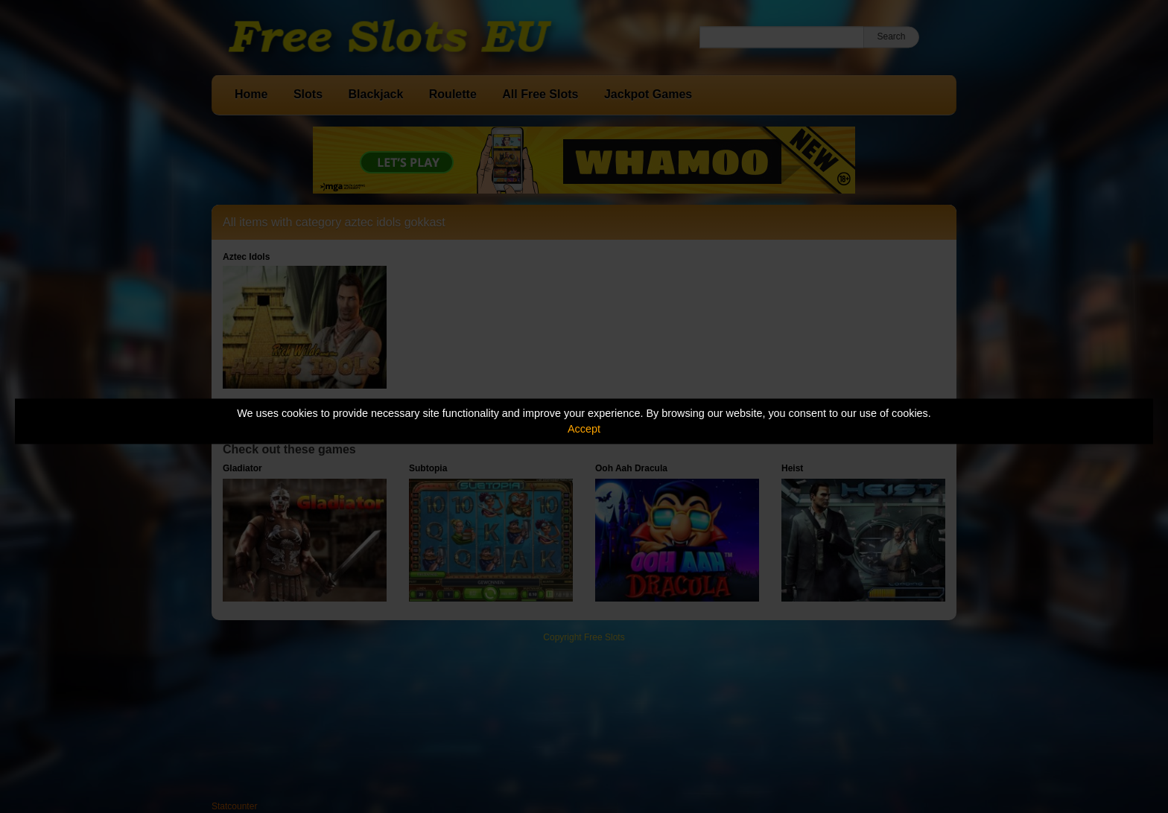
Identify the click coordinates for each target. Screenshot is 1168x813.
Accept (584, 429)
